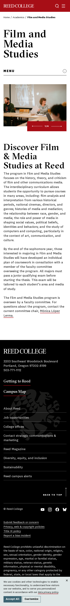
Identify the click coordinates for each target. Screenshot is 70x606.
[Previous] (37, 126)
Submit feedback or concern (21, 522)
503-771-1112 (12, 370)
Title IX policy (12, 531)
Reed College (19, 6)
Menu (9, 71)
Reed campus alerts (18, 476)
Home (7, 17)
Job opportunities (16, 417)
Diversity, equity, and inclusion (25, 458)
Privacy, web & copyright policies (24, 526)
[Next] (56, 126)
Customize (32, 599)
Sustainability (13, 467)
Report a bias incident (17, 535)
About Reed (12, 408)
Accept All (12, 599)
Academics (18, 17)
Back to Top (52, 495)
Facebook (57, 509)
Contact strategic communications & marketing (30, 438)
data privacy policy (48, 592)
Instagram (50, 509)
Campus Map (15, 391)
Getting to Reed (17, 381)
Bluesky (64, 509)
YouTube (42, 509)
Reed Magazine (14, 449)
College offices (14, 426)
